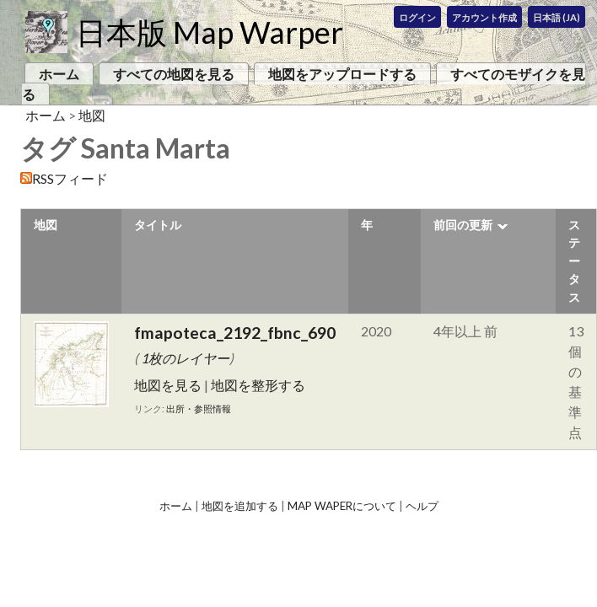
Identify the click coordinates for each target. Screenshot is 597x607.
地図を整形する (258, 385)
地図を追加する (240, 506)
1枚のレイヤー (185, 358)
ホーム (59, 74)
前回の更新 (462, 225)
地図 (91, 115)
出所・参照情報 (198, 408)
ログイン (417, 17)
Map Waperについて (342, 506)
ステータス (574, 261)
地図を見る (168, 385)
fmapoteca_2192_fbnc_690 (235, 332)
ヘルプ (422, 506)
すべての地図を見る (173, 74)
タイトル (157, 225)
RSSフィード (70, 178)
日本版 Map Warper (209, 32)
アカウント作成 (484, 17)
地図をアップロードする (342, 74)
